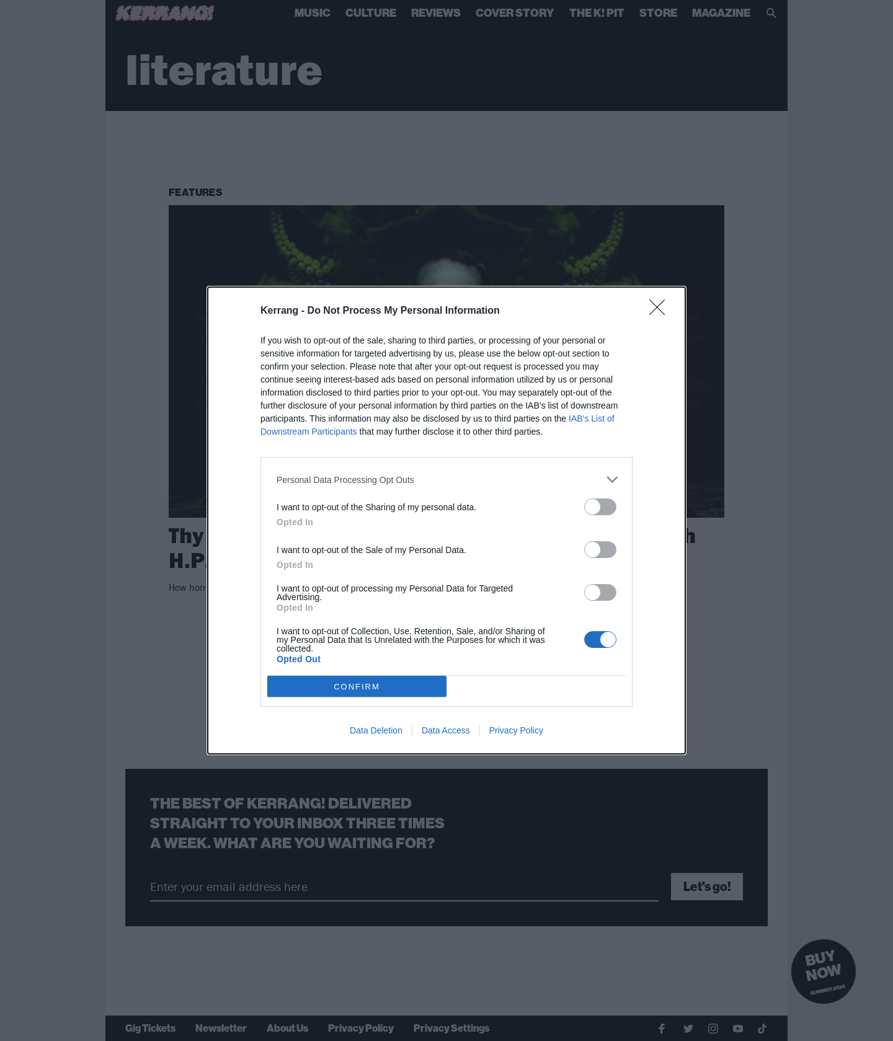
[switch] (600, 506)
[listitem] (446, 479)
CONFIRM (357, 686)
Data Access (446, 730)
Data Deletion (376, 730)
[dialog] (446, 520)
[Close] (661, 311)
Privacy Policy (516, 730)
